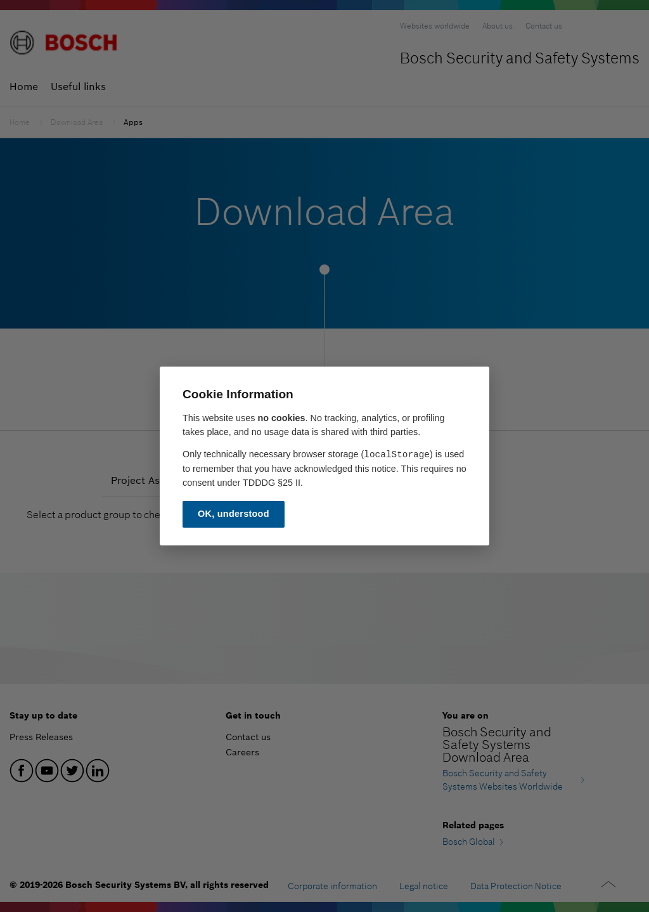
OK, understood (233, 514)
